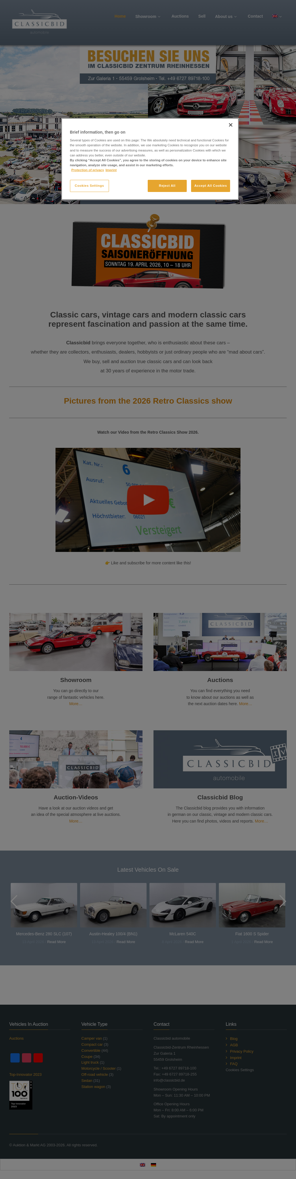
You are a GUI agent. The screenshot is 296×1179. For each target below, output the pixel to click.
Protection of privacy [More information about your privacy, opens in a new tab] (87, 170)
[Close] (230, 125)
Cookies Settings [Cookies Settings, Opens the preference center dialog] (89, 185)
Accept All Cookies (210, 185)
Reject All (167, 185)
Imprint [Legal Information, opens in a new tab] (111, 170)
